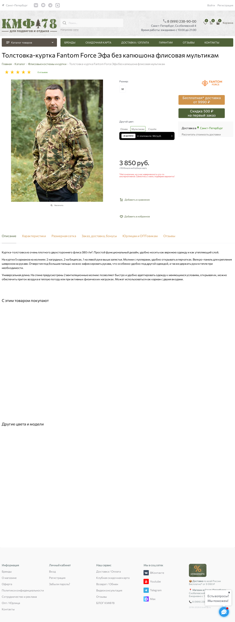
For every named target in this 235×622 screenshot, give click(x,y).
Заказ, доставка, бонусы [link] (99, 236)
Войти (211, 5)
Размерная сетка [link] (64, 236)
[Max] (146, 599)
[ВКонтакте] (146, 572)
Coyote (152, 129)
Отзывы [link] (169, 236)
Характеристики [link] (34, 236)
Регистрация (225, 5)
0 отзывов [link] (42, 72)
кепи (76, 29)
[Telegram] (146, 590)
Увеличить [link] (58, 205)
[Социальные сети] (224, 612)
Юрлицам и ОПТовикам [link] (140, 236)
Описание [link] (9, 236)
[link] (15, 5)
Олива (124, 129)
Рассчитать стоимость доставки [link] (201, 134)
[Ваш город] (229, 592)
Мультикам (137, 129)
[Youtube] (146, 581)
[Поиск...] (64, 23)
